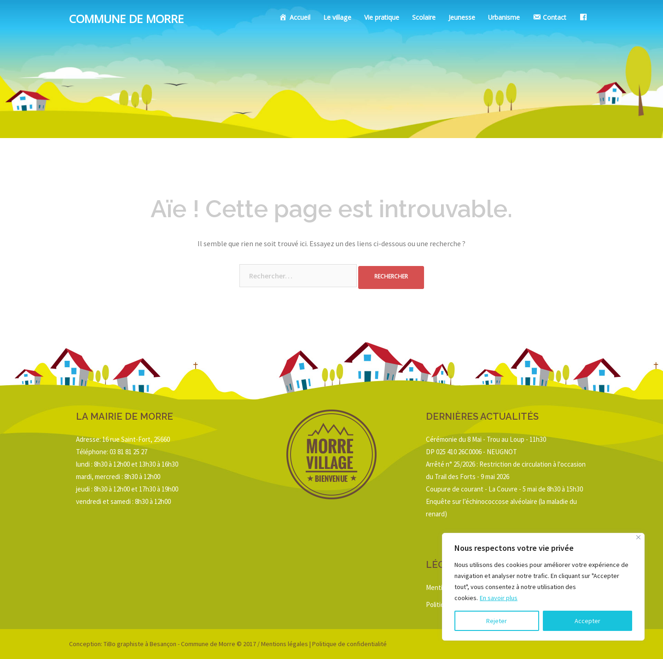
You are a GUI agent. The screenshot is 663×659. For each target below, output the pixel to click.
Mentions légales (284, 644)
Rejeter (496, 621)
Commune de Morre (126, 20)
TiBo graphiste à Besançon (139, 644)
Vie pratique (381, 18)
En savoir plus (499, 598)
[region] (543, 587)
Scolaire (424, 18)
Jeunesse (461, 18)
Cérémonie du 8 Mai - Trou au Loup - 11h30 (486, 439)
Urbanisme (504, 18)
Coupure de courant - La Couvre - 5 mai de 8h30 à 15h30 (504, 489)
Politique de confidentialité (349, 644)
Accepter (587, 621)
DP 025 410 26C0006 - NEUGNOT (471, 451)
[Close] (638, 537)
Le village (337, 18)
